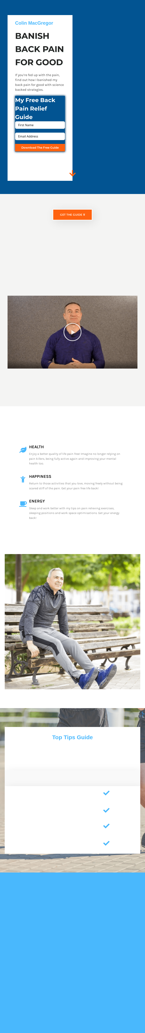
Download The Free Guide (40, 147)
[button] (72, 337)
